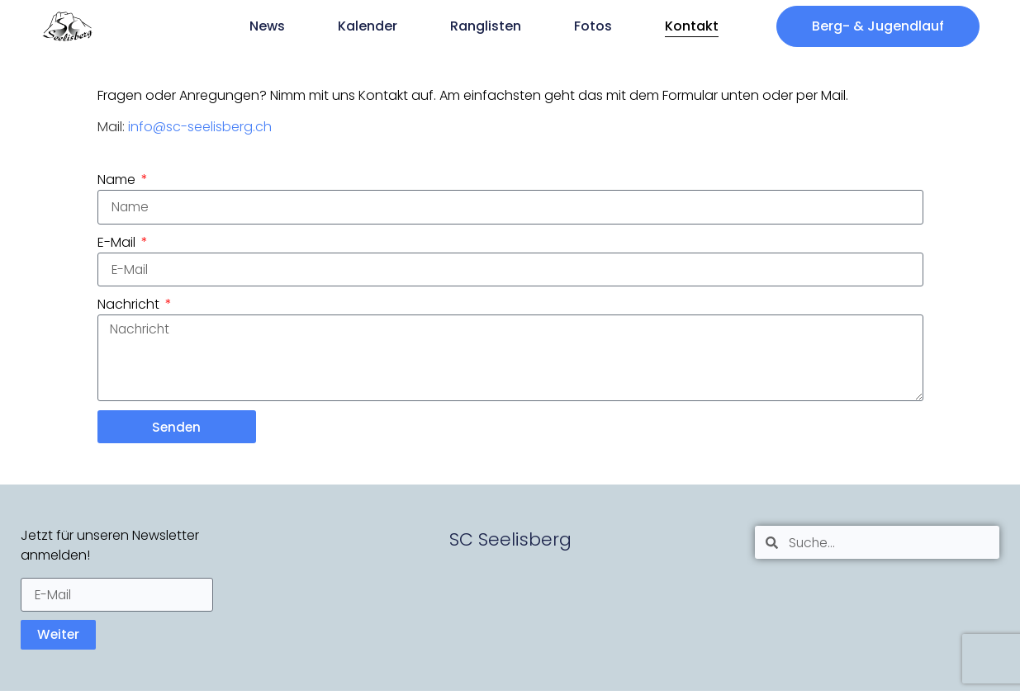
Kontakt (692, 26)
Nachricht (130, 304)
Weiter (59, 638)
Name (118, 179)
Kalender (367, 26)
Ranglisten (485, 26)
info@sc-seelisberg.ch (200, 126)
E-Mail (118, 242)
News (267, 26)
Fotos (593, 26)
